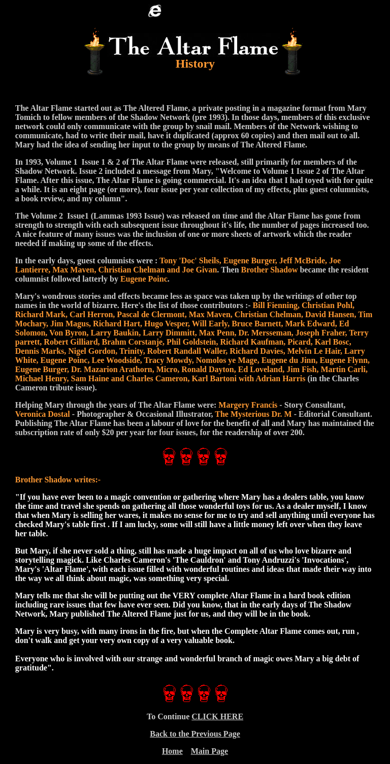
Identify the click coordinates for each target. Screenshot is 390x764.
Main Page (209, 751)
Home (172, 751)
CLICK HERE (217, 716)
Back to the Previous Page (195, 733)
